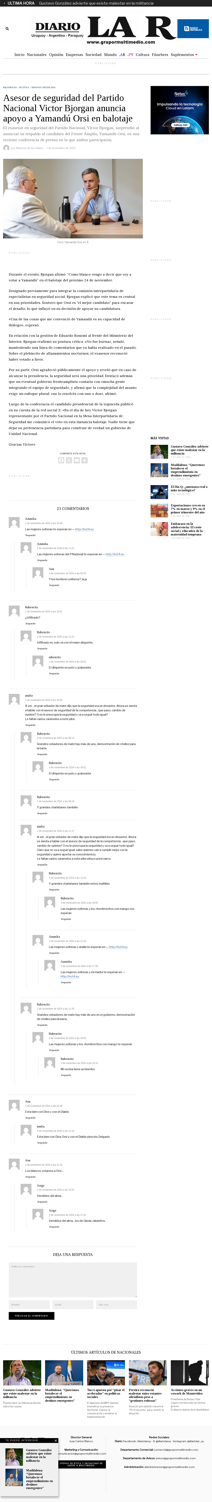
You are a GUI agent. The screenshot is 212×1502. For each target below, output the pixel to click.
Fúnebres (160, 54)
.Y (130, 54)
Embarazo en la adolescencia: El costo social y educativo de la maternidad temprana (187, 529)
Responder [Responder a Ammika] (31, 535)
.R (122, 54)
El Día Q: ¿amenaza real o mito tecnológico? (189, 488)
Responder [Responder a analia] (31, 725)
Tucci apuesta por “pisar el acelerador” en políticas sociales (105, 1393)
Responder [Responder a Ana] (54, 585)
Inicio (19, 54)
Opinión (56, 54)
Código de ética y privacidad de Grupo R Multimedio (81, 1464)
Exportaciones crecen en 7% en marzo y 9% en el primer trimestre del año (188, 509)
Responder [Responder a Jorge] (42, 1201)
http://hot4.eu (84, 529)
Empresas (74, 54)
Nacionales (36, 54)
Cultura (142, 54)
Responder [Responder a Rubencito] (31, 623)
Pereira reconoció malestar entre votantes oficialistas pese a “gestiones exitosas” (145, 1395)
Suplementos (182, 54)
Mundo (110, 54)
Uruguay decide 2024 (43, 87)
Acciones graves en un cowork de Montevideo (187, 1391)
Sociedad (93, 54)
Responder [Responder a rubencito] (54, 673)
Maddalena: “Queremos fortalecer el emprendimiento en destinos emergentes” (188, 470)
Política (24, 87)
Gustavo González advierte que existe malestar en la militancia (96, 3)
